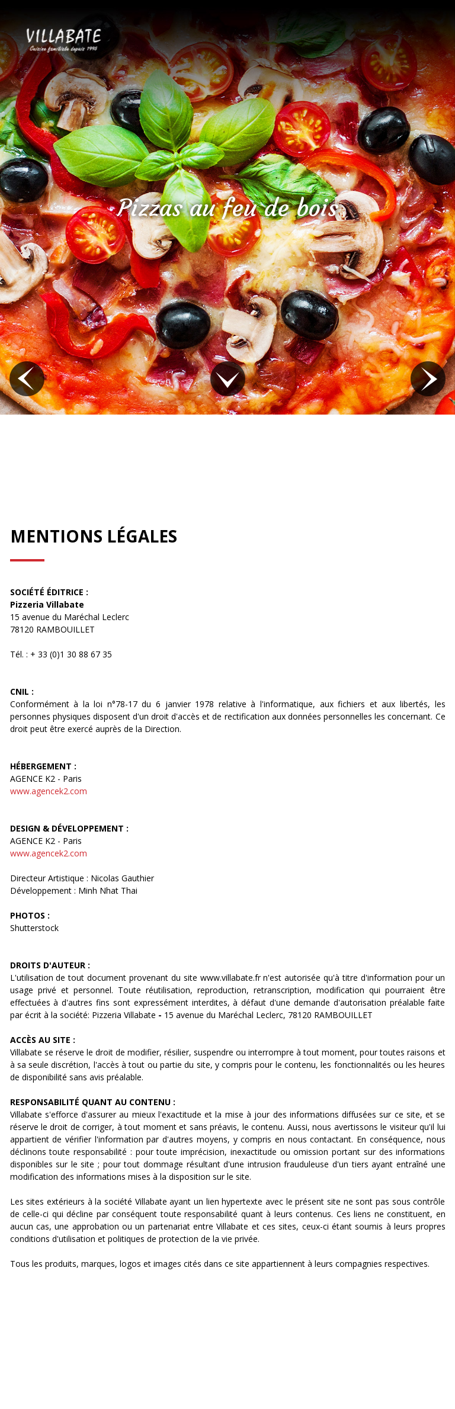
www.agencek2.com (48, 791)
